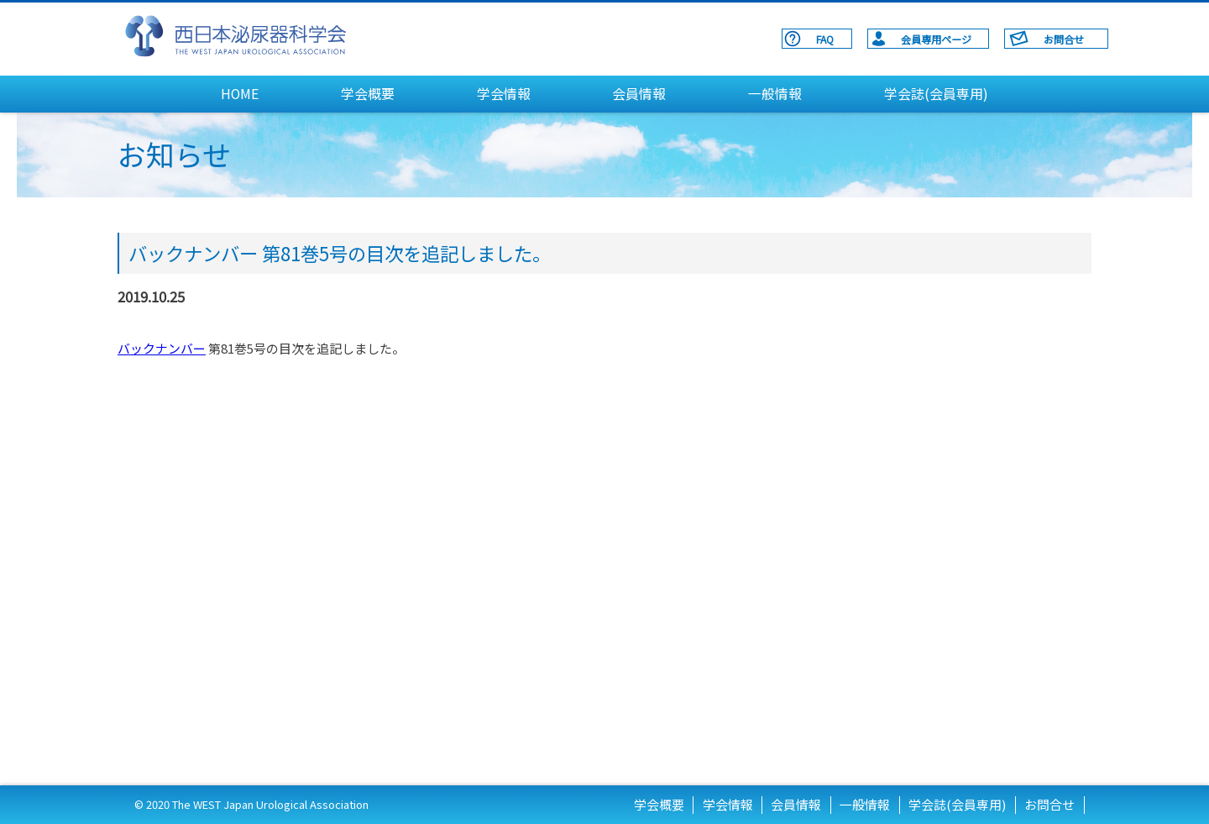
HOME (240, 93)
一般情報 (775, 93)
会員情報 (639, 93)
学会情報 (504, 93)
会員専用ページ (936, 39)
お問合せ (1064, 39)
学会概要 (368, 93)
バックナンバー (162, 348)
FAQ (825, 39)
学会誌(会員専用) (936, 93)
